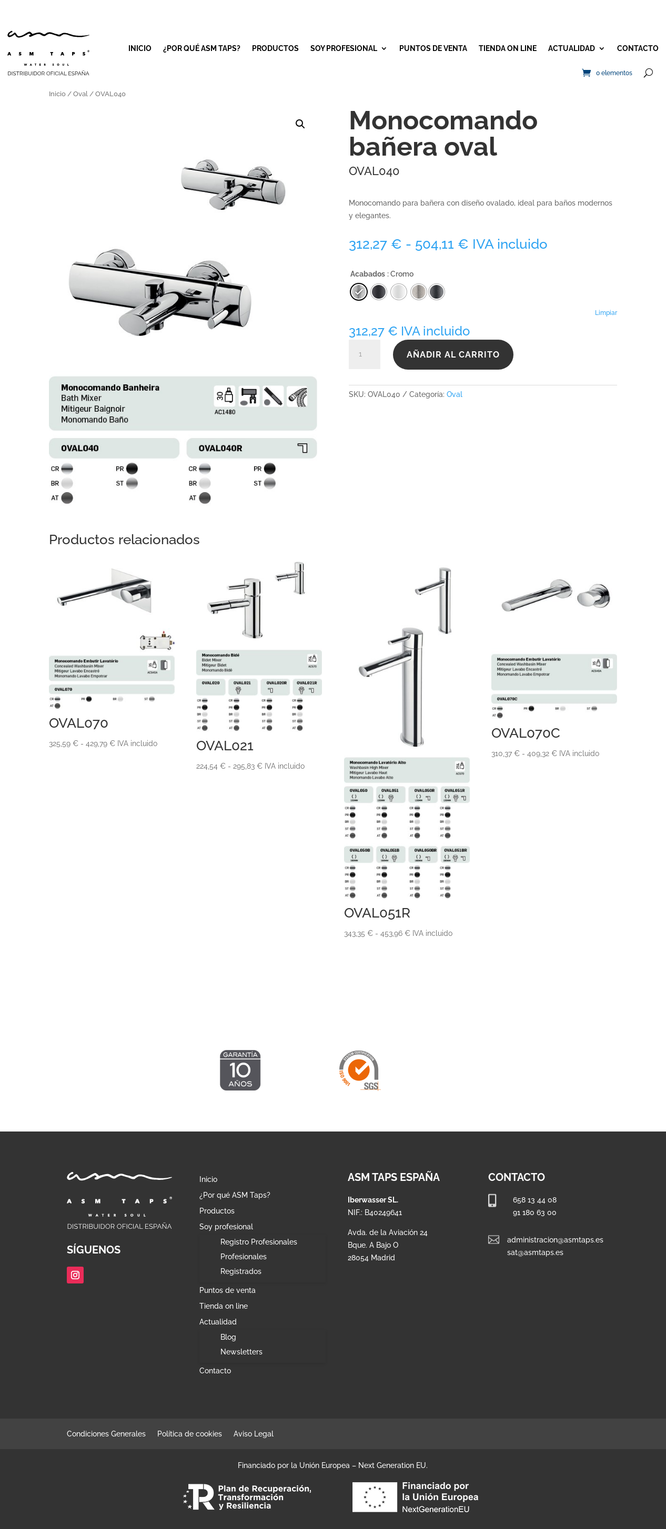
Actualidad (571, 48)
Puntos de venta (433, 48)
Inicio (140, 48)
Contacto (638, 48)
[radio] (437, 292)
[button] (300, 124)
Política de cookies (189, 1434)
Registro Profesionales (258, 1242)
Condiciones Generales (106, 1434)
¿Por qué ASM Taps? (201, 48)
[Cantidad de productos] (364, 354)
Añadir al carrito (453, 355)
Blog (228, 1337)
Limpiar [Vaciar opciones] (606, 313)
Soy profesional (343, 48)
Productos (275, 48)
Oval (80, 94)
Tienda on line (508, 48)
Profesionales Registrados (243, 1264)
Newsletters (241, 1352)
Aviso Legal (254, 1434)
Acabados (367, 274)
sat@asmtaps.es (535, 1252)
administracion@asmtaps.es (555, 1240)
